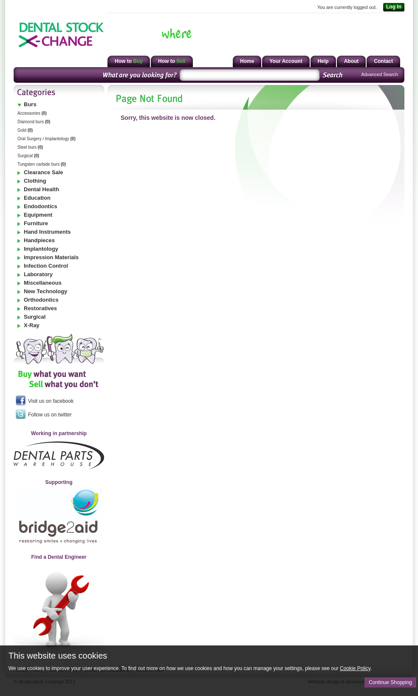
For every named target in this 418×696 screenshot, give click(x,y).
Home (247, 61)
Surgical (28, 155)
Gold (25, 130)
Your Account (285, 61)
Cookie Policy (355, 668)
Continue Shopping (390, 682)
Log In (392, 7)
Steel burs (30, 147)
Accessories (32, 113)
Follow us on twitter (44, 414)
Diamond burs (33, 121)
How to (129, 61)
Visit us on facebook (44, 400)
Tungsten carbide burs (41, 164)
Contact (383, 61)
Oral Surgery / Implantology (46, 138)
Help (323, 61)
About (351, 61)
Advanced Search (379, 74)
